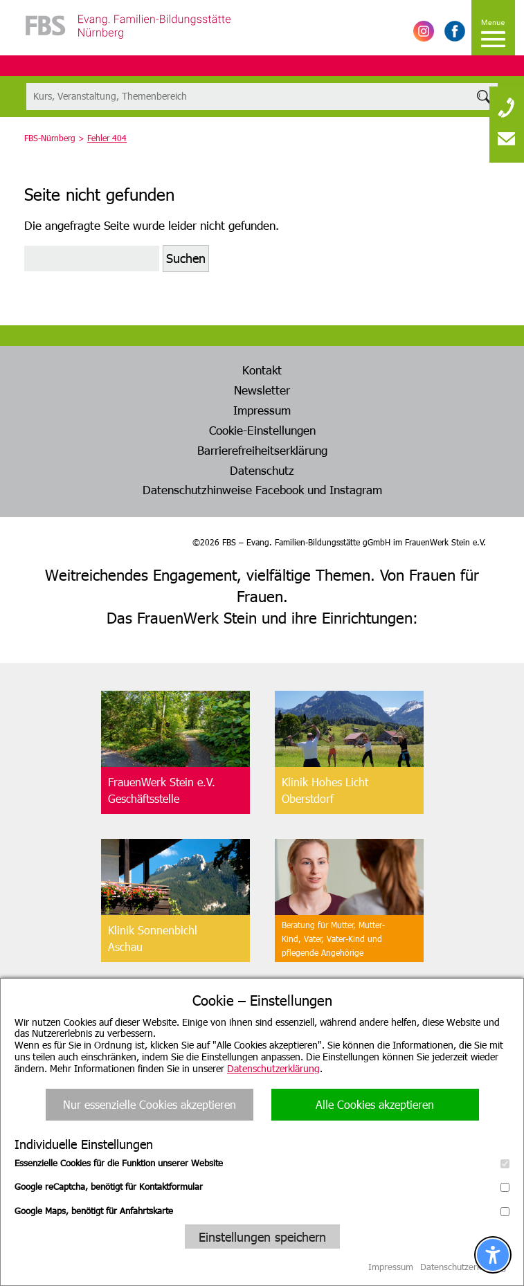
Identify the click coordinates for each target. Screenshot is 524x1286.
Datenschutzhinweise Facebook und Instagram (262, 489)
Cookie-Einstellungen (262, 429)
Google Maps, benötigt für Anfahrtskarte (262, 1210)
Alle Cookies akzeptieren (375, 1104)
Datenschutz (262, 470)
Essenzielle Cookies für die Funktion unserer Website (262, 1162)
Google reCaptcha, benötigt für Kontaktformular (262, 1186)
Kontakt (262, 369)
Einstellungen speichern (262, 1236)
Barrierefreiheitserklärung (262, 450)
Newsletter (262, 389)
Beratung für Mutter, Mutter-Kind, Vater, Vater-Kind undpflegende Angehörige (333, 938)
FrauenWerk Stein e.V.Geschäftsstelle (161, 790)
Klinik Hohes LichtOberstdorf (325, 790)
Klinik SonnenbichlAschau (152, 938)
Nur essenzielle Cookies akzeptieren (149, 1104)
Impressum (262, 409)
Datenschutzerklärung (273, 1068)
